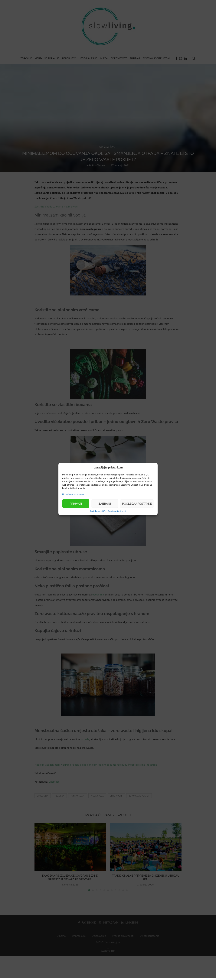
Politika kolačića (98, 511)
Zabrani (105, 503)
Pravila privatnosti (117, 511)
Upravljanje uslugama (73, 494)
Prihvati (76, 503)
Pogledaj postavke (137, 503)
